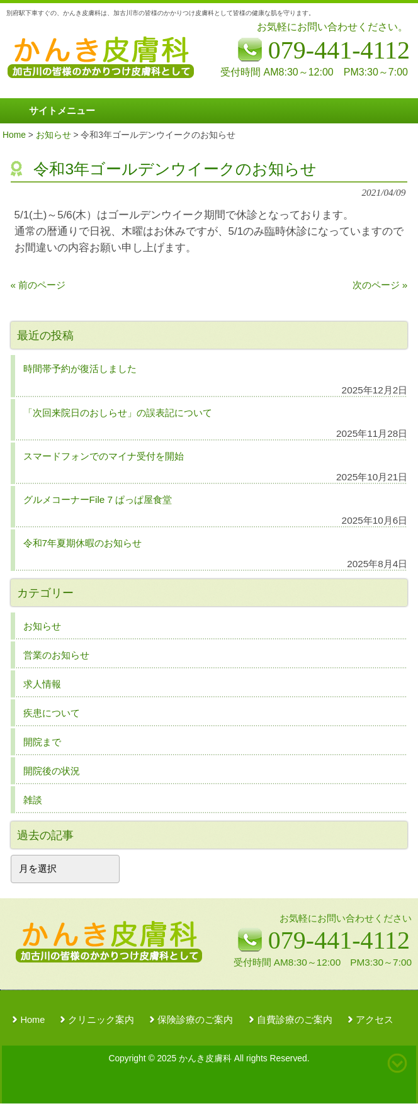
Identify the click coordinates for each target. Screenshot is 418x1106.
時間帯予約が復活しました (80, 368)
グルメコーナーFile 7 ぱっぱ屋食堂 (97, 499)
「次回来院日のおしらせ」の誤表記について (117, 412)
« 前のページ (38, 284)
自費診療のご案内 (294, 1020)
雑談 (32, 799)
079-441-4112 (339, 940)
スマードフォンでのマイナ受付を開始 (103, 456)
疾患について (51, 713)
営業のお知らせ (56, 655)
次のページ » (380, 284)
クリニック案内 (101, 1020)
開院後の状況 (51, 770)
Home (32, 1020)
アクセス (374, 1020)
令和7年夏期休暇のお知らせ (82, 543)
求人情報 (42, 684)
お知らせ (42, 626)
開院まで (42, 741)
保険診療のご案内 (195, 1020)
